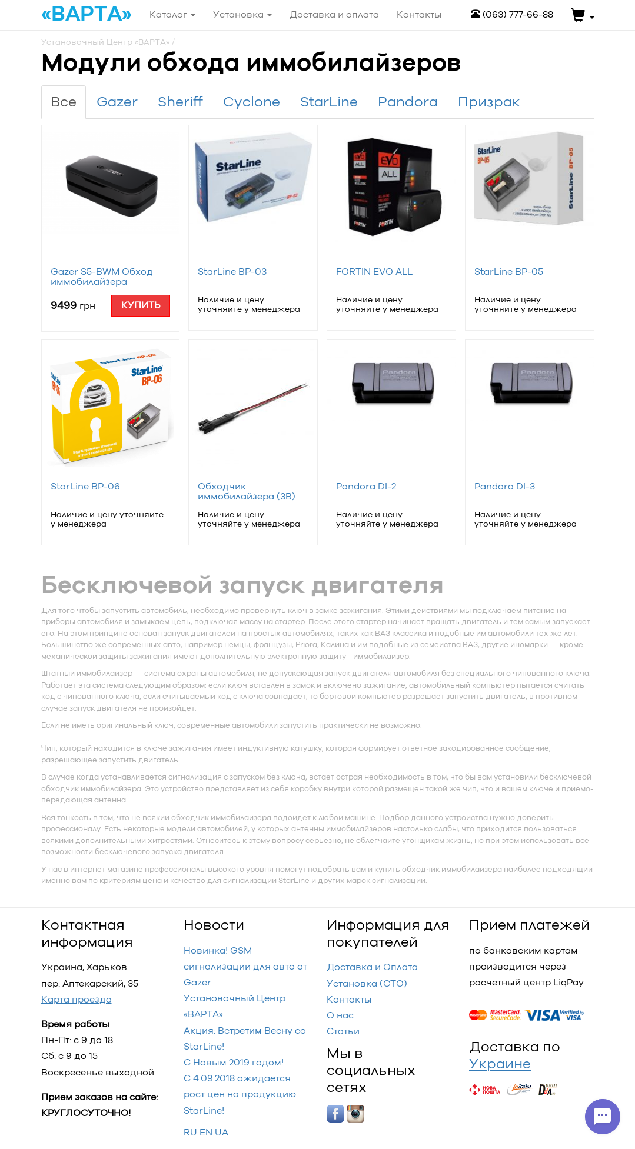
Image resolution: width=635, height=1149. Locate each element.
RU (190, 1132)
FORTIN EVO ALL (374, 271)
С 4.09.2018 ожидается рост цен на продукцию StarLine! (240, 1094)
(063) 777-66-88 (512, 14)
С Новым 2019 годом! (234, 1062)
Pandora (408, 101)
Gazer (117, 101)
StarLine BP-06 (85, 486)
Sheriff (180, 101)
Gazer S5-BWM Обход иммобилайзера (102, 277)
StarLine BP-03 (232, 271)
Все (64, 101)
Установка (242, 14)
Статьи (343, 1031)
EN (206, 1132)
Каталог (172, 14)
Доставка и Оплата (372, 967)
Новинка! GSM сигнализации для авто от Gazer (245, 966)
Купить (140, 305)
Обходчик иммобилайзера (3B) (246, 491)
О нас (340, 1015)
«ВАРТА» (86, 14)
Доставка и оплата (334, 14)
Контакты (349, 999)
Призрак (489, 101)
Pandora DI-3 (504, 486)
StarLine (329, 101)
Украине (500, 1063)
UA (221, 1132)
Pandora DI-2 (366, 486)
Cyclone (251, 101)
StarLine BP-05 (508, 271)
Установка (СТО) (367, 983)
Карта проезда (76, 999)
